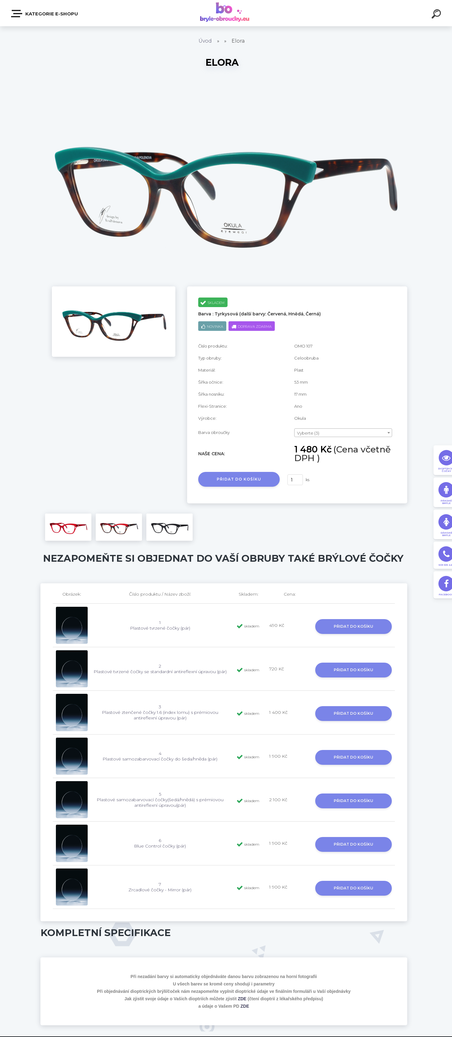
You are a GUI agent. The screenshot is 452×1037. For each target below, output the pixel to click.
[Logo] (226, 13)
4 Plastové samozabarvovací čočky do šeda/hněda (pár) (160, 756)
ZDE (242, 998)
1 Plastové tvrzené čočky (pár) (160, 625)
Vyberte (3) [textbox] (308, 433)
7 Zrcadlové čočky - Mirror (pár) (159, 887)
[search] (437, 15)
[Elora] (113, 288)
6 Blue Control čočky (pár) (160, 843)
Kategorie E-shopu (45, 13)
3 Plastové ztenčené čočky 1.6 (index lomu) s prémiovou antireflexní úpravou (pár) (160, 712)
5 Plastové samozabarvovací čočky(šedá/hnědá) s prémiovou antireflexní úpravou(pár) (160, 799)
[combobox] (343, 432)
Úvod (205, 41)
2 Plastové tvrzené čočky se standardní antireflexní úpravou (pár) (160, 668)
